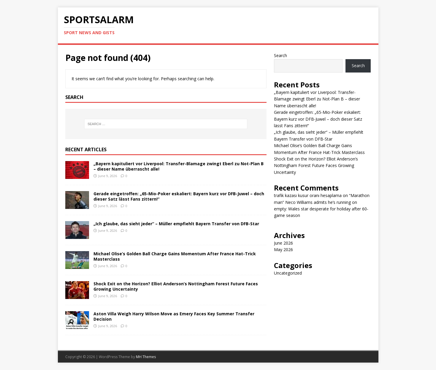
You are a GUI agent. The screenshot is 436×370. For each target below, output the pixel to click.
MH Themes (146, 356)
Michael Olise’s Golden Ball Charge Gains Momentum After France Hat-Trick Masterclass (174, 256)
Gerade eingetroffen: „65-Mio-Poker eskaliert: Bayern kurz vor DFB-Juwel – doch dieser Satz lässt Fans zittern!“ (178, 196)
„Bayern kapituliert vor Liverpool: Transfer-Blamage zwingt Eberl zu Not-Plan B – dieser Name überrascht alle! (178, 166)
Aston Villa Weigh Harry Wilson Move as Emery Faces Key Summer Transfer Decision (173, 316)
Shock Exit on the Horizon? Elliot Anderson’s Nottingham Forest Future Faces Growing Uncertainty (175, 286)
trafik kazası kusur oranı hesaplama (308, 195)
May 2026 (283, 249)
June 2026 (283, 243)
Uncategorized (288, 273)
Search (280, 55)
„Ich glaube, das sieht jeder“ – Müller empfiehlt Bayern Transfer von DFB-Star (176, 223)
